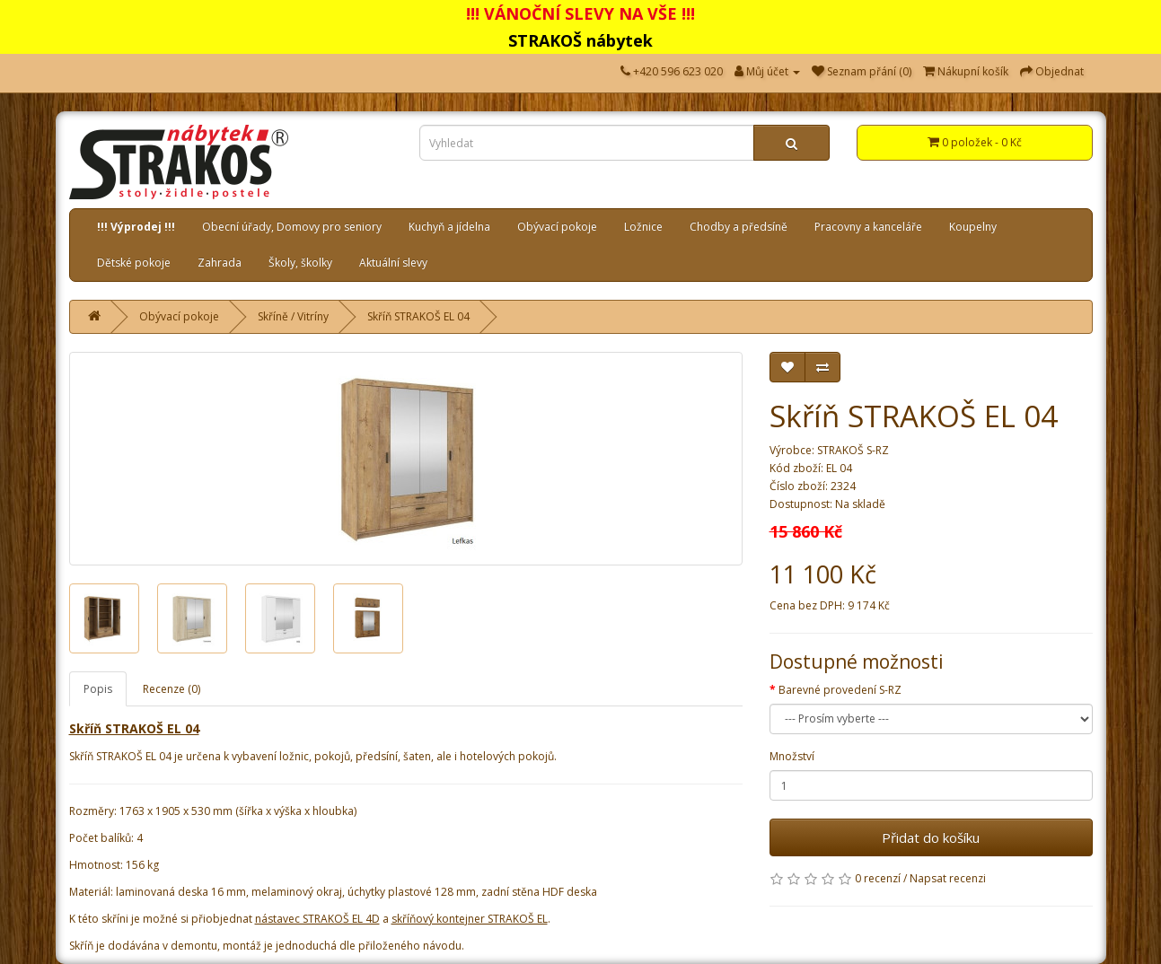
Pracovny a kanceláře (868, 226)
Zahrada (220, 262)
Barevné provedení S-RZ (840, 689)
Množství (792, 756)
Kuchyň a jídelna (449, 226)
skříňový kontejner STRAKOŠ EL (469, 918)
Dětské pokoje (134, 262)
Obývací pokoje (557, 226)
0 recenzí (878, 878)
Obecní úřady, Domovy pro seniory (292, 226)
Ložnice (643, 226)
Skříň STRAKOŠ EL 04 (418, 316)
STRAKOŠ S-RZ (853, 450)
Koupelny (973, 226)
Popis (98, 689)
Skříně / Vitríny (293, 316)
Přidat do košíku (931, 837)
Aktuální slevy (393, 262)
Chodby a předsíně (738, 226)
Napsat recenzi (948, 878)
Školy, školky (300, 262)
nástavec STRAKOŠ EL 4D (317, 918)
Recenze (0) (171, 689)
